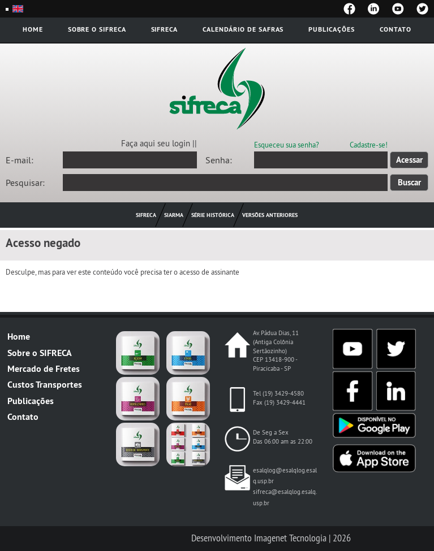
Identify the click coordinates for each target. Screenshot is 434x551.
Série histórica (212, 215)
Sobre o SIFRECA (39, 353)
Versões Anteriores (270, 215)
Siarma (173, 215)
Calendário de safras (243, 29)
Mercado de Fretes (43, 369)
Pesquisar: (25, 182)
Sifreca (164, 29)
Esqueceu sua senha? (286, 144)
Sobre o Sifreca (97, 29)
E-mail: (19, 160)
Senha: (218, 160)
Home (33, 29)
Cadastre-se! (369, 144)
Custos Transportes (44, 385)
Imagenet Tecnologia (290, 538)
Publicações (331, 29)
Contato (395, 29)
